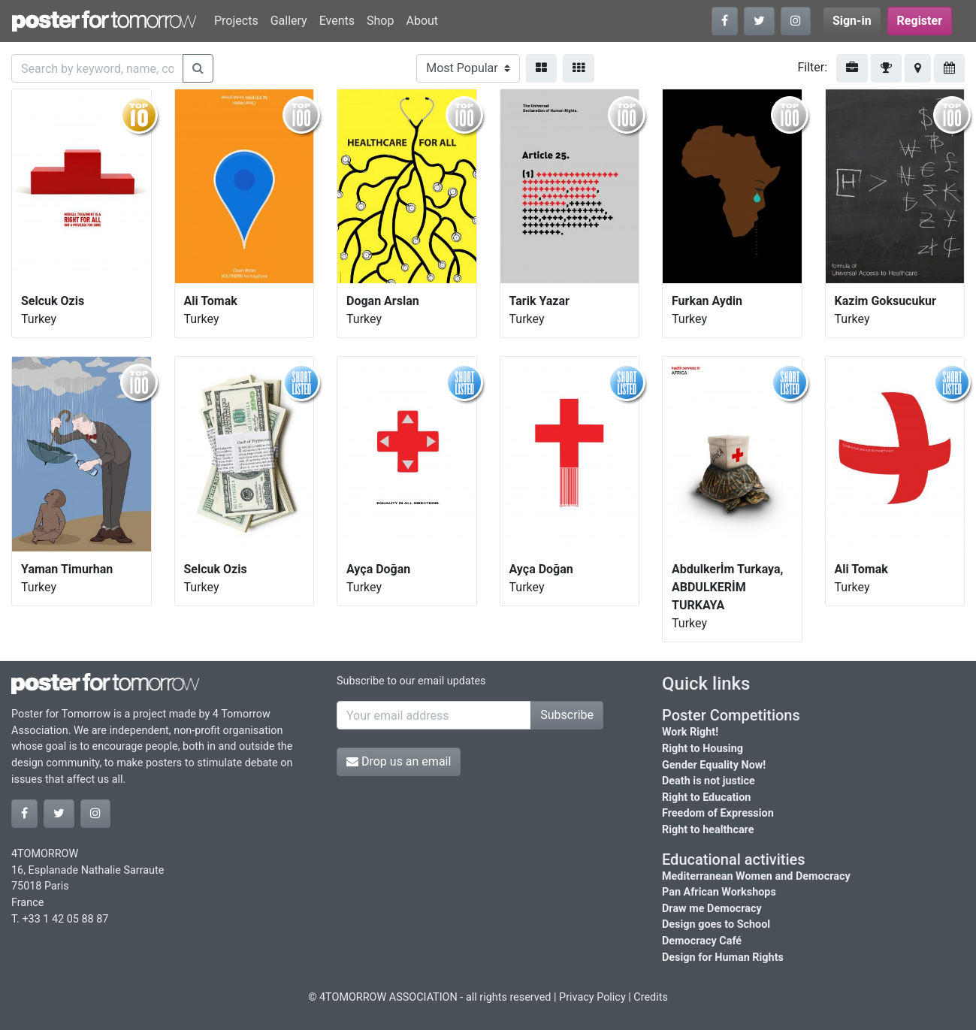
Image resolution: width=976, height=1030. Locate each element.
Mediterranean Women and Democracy (756, 876)
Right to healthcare (708, 829)
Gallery (288, 21)
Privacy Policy (592, 997)
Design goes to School (716, 924)
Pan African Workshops (719, 892)
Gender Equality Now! (714, 765)
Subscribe (567, 715)
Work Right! (690, 732)
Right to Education (706, 797)
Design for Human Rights (723, 957)
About (422, 21)
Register (919, 21)
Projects (236, 21)
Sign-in (852, 21)
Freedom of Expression (718, 813)
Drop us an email (398, 761)
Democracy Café (702, 941)
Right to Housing (702, 748)
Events (337, 21)
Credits (650, 997)
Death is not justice (708, 781)
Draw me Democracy (712, 908)
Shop (380, 21)
